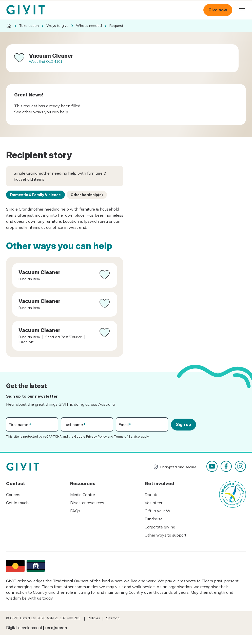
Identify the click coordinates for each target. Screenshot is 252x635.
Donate (152, 494)
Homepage (25, 10)
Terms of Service (127, 436)
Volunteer (153, 502)
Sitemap (113, 618)
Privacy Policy (96, 436)
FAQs (75, 510)
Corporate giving (160, 526)
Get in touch (17, 502)
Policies (94, 618)
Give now (217, 9)
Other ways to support (165, 535)
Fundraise (154, 518)
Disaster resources (87, 502)
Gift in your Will (159, 510)
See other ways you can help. (41, 111)
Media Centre (82, 494)
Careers (13, 494)
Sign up (183, 424)
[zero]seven (55, 627)
